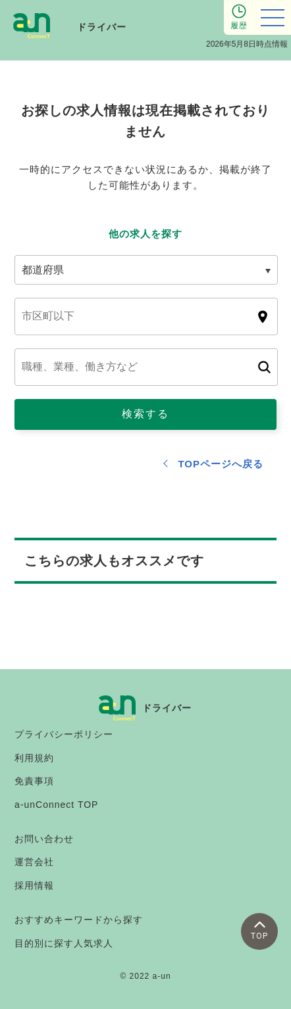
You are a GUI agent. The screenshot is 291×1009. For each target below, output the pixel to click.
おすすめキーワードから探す (78, 919)
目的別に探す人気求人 (63, 943)
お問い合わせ (44, 838)
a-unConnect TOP (56, 804)
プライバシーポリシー (63, 734)
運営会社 (34, 861)
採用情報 (34, 885)
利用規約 (34, 758)
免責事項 (34, 781)
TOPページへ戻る (220, 463)
